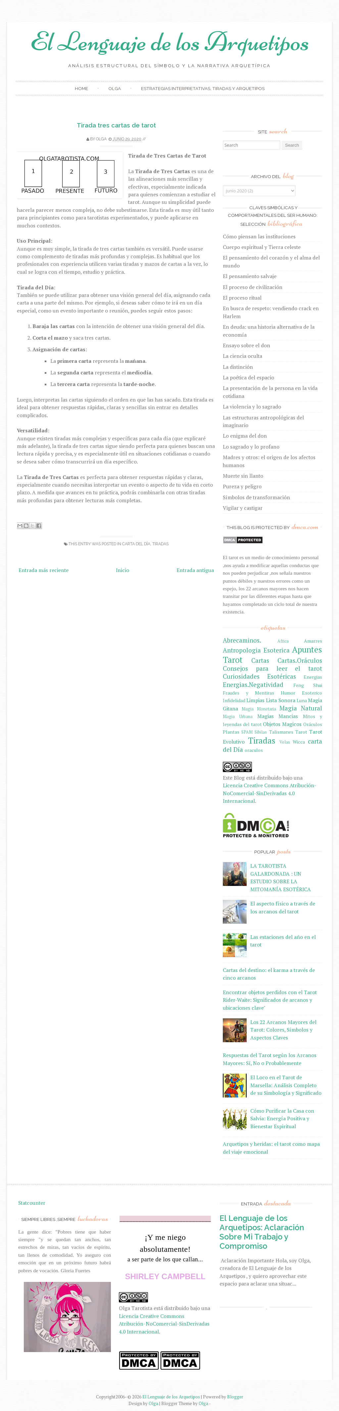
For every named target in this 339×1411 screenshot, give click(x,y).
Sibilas (261, 732)
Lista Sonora (280, 700)
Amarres (313, 641)
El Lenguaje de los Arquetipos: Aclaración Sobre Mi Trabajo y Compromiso (261, 1232)
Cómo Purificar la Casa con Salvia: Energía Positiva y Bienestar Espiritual (282, 1118)
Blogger (235, 1397)
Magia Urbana (238, 716)
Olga (114, 88)
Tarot (301, 732)
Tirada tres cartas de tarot (116, 125)
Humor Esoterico (301, 693)
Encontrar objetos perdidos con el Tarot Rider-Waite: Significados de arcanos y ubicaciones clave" (270, 1000)
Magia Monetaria (259, 709)
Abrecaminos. (242, 640)
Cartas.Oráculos (299, 660)
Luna (302, 700)
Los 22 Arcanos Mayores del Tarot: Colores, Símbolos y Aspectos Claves (283, 1030)
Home (81, 88)
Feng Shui (307, 685)
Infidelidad (234, 700)
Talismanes (281, 732)
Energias (313, 677)
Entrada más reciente (44, 570)
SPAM (247, 732)
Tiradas (160, 543)
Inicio (122, 570)
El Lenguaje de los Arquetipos (169, 41)
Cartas (260, 660)
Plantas (231, 732)
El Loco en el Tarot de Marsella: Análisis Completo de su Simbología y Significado (285, 1085)
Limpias (255, 700)
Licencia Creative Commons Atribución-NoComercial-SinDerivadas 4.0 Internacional (269, 793)
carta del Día (136, 543)
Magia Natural (300, 708)
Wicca (299, 742)
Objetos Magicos (282, 724)
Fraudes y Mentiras (248, 693)
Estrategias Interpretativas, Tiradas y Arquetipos (203, 88)
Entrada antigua (195, 570)
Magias (265, 716)
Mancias (288, 716)
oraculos (254, 750)
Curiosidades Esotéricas (259, 676)
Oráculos (312, 724)
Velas (284, 742)
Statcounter (31, 1202)
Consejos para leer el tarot (272, 668)
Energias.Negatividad (253, 685)
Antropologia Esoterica (256, 650)
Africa (283, 641)
